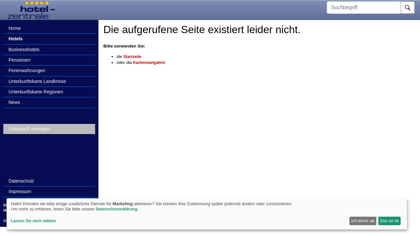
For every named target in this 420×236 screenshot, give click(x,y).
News (14, 102)
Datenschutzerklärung (116, 209)
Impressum (20, 191)
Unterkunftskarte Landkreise (37, 81)
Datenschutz (21, 181)
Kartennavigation (149, 62)
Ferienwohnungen (27, 70)
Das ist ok (389, 220)
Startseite (132, 56)
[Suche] (408, 7)
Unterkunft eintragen (29, 128)
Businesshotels (24, 49)
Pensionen (19, 60)
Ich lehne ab (363, 220)
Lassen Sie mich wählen (33, 221)
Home (15, 28)
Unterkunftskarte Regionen (36, 91)
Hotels (16, 38)
